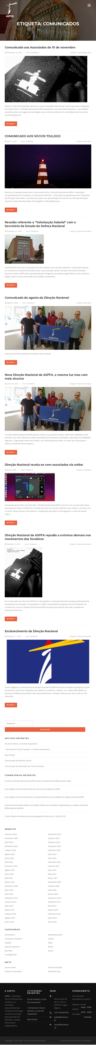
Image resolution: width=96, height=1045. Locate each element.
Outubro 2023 (53, 838)
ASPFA (7, 996)
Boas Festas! (10, 755)
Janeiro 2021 (10, 882)
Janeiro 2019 (53, 910)
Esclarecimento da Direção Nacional (31, 631)
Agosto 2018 (10, 918)
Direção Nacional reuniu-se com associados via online (44, 465)
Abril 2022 (9, 862)
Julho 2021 (52, 870)
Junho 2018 (9, 922)
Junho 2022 (9, 858)
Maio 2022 (52, 858)
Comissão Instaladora (13, 939)
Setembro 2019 (54, 902)
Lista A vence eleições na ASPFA (48, 789)
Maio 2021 (52, 874)
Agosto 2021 (10, 870)
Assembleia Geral (84, 53)
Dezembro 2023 (54, 834)
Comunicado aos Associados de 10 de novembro (40, 48)
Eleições (8, 943)
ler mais (11, 124)
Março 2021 (53, 878)
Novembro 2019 (54, 898)
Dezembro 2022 (11, 846)
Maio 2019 (9, 906)
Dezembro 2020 (54, 882)
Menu (89, 5)
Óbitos (50, 947)
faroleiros (34, 53)
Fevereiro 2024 (11, 834)
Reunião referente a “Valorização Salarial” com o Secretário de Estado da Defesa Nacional (40, 224)
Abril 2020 (9, 894)
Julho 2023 (9, 842)
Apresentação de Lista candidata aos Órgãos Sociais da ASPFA (60, 797)
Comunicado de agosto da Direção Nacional (37, 298)
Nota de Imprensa (84, 231)
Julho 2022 (52, 854)
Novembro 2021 (11, 866)
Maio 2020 (52, 890)
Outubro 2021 (53, 866)
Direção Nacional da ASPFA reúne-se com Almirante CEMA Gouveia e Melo (42, 781)
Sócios (50, 951)
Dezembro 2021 (54, 862)
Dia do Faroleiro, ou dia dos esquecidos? (21, 744)
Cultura (51, 939)
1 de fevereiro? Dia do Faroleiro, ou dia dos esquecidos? (27, 750)
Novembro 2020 (11, 886)
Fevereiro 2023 (54, 842)
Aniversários (10, 935)
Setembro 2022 (54, 850)
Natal (50, 943)
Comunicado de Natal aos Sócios (18, 761)
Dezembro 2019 (11, 898)
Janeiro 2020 (53, 894)
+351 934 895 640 (61, 1013)
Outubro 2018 (10, 914)
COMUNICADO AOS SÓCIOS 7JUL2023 (32, 136)
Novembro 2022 (54, 846)
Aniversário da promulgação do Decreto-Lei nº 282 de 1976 (43, 816)
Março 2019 (9, 910)
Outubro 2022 (10, 850)
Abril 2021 (9, 878)
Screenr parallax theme (69, 1041)
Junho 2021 (9, 874)
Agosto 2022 (10, 854)
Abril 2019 (52, 906)
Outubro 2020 (53, 886)
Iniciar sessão (10, 968)
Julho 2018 (52, 918)
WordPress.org (54, 972)
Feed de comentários (13, 972)
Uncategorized (10, 955)
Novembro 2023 (11, 838)
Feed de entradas (55, 968)
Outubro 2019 (10, 902)
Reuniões (87, 141)
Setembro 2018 (54, 914)
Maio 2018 (52, 922)
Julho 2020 (9, 890)
